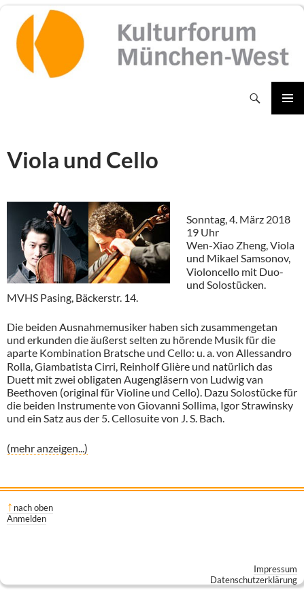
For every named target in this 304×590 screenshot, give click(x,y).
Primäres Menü (287, 98)
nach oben (33, 507)
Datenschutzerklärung (253, 579)
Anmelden (26, 518)
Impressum (275, 568)
